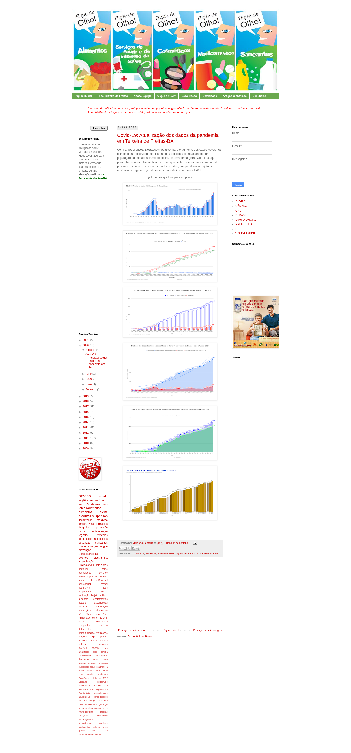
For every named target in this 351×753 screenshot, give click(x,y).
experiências (101, 602)
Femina (90, 674)
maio (89, 384)
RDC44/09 (102, 621)
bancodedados (101, 697)
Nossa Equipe (142, 96)
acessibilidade (101, 693)
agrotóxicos (85, 538)
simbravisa (102, 610)
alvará (105, 648)
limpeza (83, 606)
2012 (86, 432)
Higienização (86, 561)
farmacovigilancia (88, 576)
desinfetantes (100, 599)
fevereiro (91, 389)
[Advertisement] (169, 595)
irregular (83, 636)
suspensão (100, 516)
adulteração (84, 697)
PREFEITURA (244, 224)
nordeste (103, 723)
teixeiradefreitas (165, 553)
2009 (86, 448)
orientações (85, 610)
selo (106, 730)
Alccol (81, 670)
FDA (81, 674)
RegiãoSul (83, 648)
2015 (86, 417)
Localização (189, 96)
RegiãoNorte (102, 689)
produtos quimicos (98, 663)
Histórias (96, 678)
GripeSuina (84, 678)
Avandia (90, 670)
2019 (86, 396)
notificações (84, 727)
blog (95, 652)
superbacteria (85, 734)
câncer (104, 655)
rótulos (93, 667)
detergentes (85, 629)
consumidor (85, 584)
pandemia (151, 553)
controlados (85, 572)
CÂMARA (241, 206)
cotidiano (96, 655)
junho (89, 379)
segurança (84, 587)
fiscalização (85, 520)
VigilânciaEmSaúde (207, 553)
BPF (98, 670)
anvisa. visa (86, 523)
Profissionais (86, 565)
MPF (105, 678)
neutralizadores (86, 723)
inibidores (102, 565)
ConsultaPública (88, 553)
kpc (94, 636)
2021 (86, 340)
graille (105, 708)
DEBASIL (241, 215)
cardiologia (91, 700)
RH (237, 228)
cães (81, 704)
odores (96, 727)
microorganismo (86, 719)
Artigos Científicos (235, 96)
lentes (105, 659)
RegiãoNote (84, 693)
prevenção (85, 550)
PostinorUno (102, 682)
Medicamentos (97, 504)
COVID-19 (138, 553)
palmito (82, 663)
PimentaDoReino (88, 617)
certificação (102, 700)
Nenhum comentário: (177, 543)
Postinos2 (83, 685)
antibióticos (101, 538)
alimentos (85, 512)
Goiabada (103, 674)
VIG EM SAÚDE (245, 233)
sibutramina (101, 557)
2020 (86, 345)
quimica (82, 730)
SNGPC (103, 576)
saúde (103, 496)
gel (106, 704)
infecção (104, 711)
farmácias (102, 523)
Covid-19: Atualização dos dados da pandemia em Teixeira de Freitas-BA (168, 138)
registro (83, 535)
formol (104, 584)
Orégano (83, 682)
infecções (83, 715)
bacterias (83, 569)
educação (84, 542)
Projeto (94, 595)
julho (89, 373)
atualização (84, 652)
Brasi (105, 670)
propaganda (85, 591)
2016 (86, 411)
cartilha (104, 652)
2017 (86, 406)
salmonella (102, 667)
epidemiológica (87, 633)
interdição (102, 520)
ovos (105, 727)
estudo (82, 602)
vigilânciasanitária (91, 500)
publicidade (84, 667)
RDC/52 (93, 685)
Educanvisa (102, 644)
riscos (104, 591)
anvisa (85, 495)
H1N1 (104, 614)
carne (105, 569)
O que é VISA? (166, 96)
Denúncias (259, 96)
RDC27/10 (103, 685)
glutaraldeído (94, 708)
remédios (102, 535)
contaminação (99, 531)
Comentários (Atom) (140, 636)
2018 (86, 401)
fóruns (95, 659)
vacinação (84, 595)
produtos (85, 516)
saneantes (101, 542)
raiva (94, 730)
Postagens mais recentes (133, 630)
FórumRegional (99, 580)
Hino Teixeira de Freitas (113, 96)
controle (103, 572)
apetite (82, 580)
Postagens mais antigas (207, 630)
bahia (82, 531)
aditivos (103, 595)
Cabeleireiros (93, 614)
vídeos (82, 644)
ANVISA (240, 201)
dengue (103, 546)
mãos (105, 587)
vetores (104, 640)
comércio (103, 625)
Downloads (210, 96)
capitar (82, 700)
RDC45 (82, 689)
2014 (86, 422)
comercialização (88, 546)
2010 (86, 443)
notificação (102, 606)
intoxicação (102, 633)
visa (81, 504)
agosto (90, 349)
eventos (83, 557)
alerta (104, 512)
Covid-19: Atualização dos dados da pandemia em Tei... (96, 361)
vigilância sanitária (185, 553)
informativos (102, 715)
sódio (81, 614)
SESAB (95, 648)
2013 (86, 427)
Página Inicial (83, 96)
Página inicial (171, 630)
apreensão (101, 527)
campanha (84, 625)
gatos (101, 704)
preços (93, 640)
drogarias (84, 527)
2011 (86, 438)
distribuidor (84, 659)
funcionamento (91, 704)
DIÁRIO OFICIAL (245, 219)
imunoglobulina (86, 711)
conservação (85, 655)
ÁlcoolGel (96, 734)
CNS (238, 210)
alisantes (83, 599)
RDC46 (90, 689)
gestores (83, 708)
